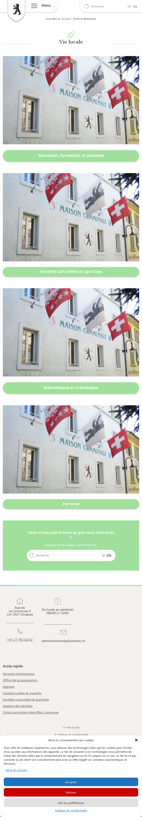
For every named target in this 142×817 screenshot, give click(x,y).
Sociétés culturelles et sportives (71, 271)
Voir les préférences (71, 803)
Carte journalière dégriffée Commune (31, 712)
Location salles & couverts (22, 693)
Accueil (66, 18)
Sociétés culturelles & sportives (26, 699)
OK (132, 6)
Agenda (8, 686)
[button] (136, 740)
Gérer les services (16, 770)
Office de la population (20, 680)
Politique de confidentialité (71, 810)
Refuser (71, 792)
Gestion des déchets (18, 706)
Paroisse (71, 503)
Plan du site (71, 727)
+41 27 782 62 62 (20, 639)
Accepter (71, 782)
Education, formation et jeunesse (71, 155)
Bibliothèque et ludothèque (71, 387)
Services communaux (19, 674)
